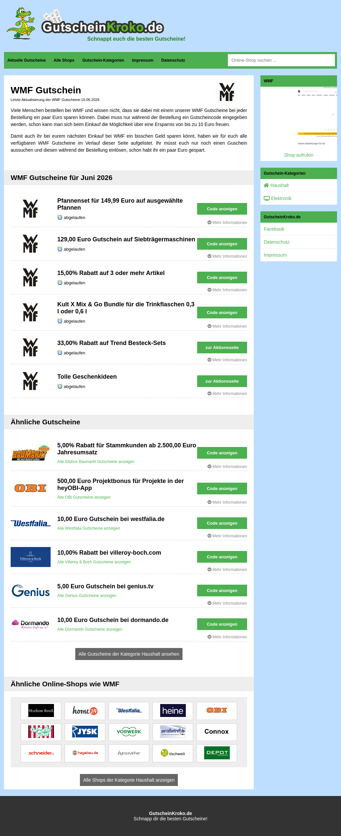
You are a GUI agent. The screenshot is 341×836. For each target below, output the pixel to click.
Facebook (274, 229)
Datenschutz (173, 60)
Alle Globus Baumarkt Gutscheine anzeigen (96, 461)
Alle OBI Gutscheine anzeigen (84, 497)
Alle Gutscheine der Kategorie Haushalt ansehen (129, 654)
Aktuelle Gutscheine (26, 60)
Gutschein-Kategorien (103, 60)
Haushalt (276, 185)
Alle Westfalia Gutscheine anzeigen (88, 528)
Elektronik (277, 198)
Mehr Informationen (227, 222)
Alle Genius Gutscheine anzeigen (86, 595)
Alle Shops (64, 60)
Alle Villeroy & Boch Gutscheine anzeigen (94, 562)
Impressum (142, 60)
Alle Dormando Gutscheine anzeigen (89, 629)
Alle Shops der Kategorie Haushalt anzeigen (129, 780)
